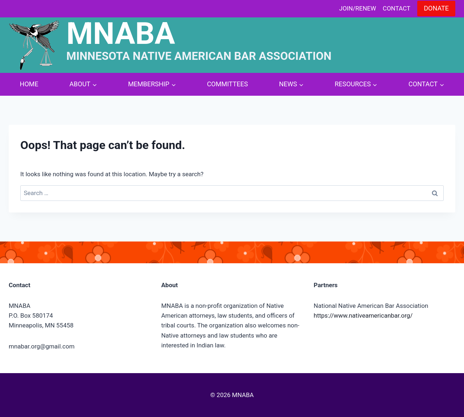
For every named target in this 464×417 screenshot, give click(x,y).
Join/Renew (357, 8)
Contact (396, 8)
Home (29, 84)
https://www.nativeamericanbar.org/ (363, 315)
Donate (436, 8)
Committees (227, 84)
